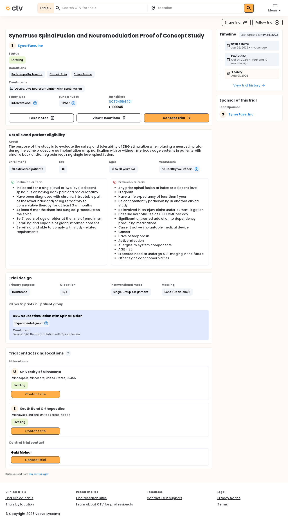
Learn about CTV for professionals (104, 504)
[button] (27, 74)
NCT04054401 (120, 102)
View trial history (249, 85)
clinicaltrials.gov (38, 474)
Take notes (42, 118)
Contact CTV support (164, 498)
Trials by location (19, 504)
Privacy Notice (229, 498)
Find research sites (91, 498)
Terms (222, 504)
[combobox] (103, 8)
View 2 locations (109, 118)
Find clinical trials (19, 498)
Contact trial (177, 118)
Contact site (35, 394)
